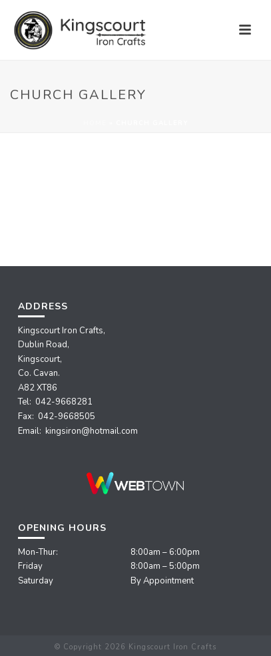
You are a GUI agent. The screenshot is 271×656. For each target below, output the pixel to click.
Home (95, 123)
